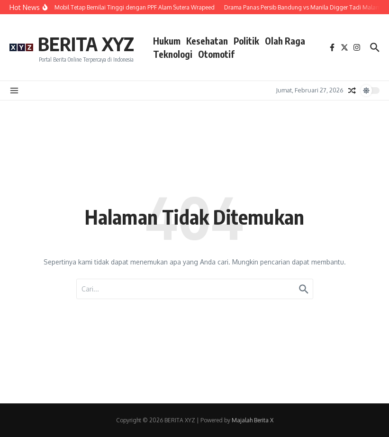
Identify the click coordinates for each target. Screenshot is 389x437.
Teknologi (172, 54)
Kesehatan (207, 40)
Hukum (167, 40)
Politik (246, 40)
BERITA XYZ (86, 43)
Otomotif (216, 54)
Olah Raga (285, 40)
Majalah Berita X (252, 420)
